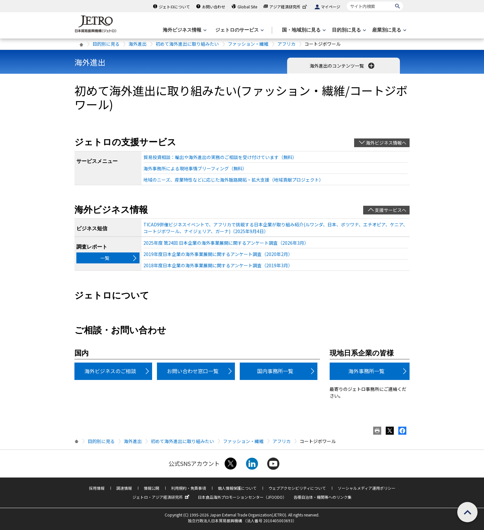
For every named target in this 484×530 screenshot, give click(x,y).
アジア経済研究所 (288, 6)
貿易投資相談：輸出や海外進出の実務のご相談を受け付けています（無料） (220, 157)
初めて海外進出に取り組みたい (187, 44)
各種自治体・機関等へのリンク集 (323, 497)
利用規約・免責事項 (188, 488)
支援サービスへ (390, 210)
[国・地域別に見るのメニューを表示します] (303, 30)
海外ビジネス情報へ (386, 142)
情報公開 (151, 488)
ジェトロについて (174, 6)
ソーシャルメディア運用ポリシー (366, 488)
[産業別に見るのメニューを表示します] (388, 30)
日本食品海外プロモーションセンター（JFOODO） (242, 497)
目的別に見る (106, 44)
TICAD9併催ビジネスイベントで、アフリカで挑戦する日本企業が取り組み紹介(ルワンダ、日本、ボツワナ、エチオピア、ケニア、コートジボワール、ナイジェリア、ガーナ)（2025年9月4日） (275, 227)
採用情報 (96, 488)
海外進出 (138, 44)
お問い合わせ (213, 6)
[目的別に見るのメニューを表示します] (348, 30)
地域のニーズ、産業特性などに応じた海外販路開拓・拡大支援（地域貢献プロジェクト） (233, 179)
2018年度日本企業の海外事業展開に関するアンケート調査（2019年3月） (218, 265)
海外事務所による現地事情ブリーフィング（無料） (195, 168)
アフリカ (286, 44)
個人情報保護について (237, 488)
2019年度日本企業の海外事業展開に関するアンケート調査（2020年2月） (218, 254)
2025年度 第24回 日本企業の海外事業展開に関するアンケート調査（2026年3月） (226, 243)
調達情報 (124, 488)
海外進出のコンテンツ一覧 (343, 65)
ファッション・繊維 (248, 44)
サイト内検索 (346, 1)
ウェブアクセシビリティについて (297, 488)
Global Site (247, 6)
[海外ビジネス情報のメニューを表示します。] (184, 30)
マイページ (330, 6)
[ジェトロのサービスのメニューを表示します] (239, 30)
